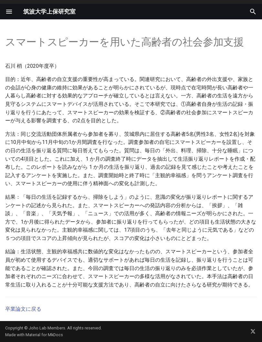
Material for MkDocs (44, 334)
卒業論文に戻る (23, 309)
